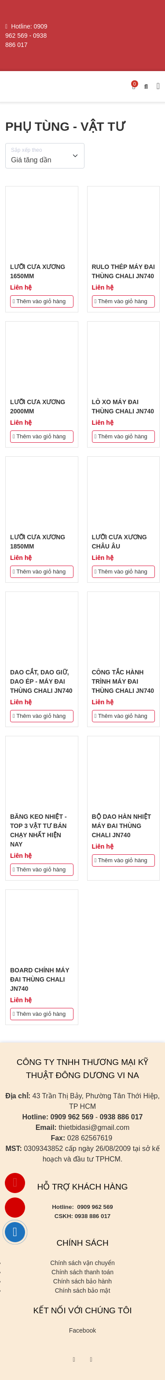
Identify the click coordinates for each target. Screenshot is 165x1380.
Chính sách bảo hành (82, 1281)
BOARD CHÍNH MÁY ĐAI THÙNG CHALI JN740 (39, 979)
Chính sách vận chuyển (82, 1262)
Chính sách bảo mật (82, 1290)
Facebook (82, 1330)
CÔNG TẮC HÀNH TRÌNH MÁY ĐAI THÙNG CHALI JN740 (123, 681)
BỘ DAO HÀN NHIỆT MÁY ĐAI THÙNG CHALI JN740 (121, 826)
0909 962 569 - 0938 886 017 (26, 35)
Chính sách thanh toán (82, 1272)
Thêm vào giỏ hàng (39, 301)
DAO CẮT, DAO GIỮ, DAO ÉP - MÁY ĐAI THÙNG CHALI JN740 (41, 681)
